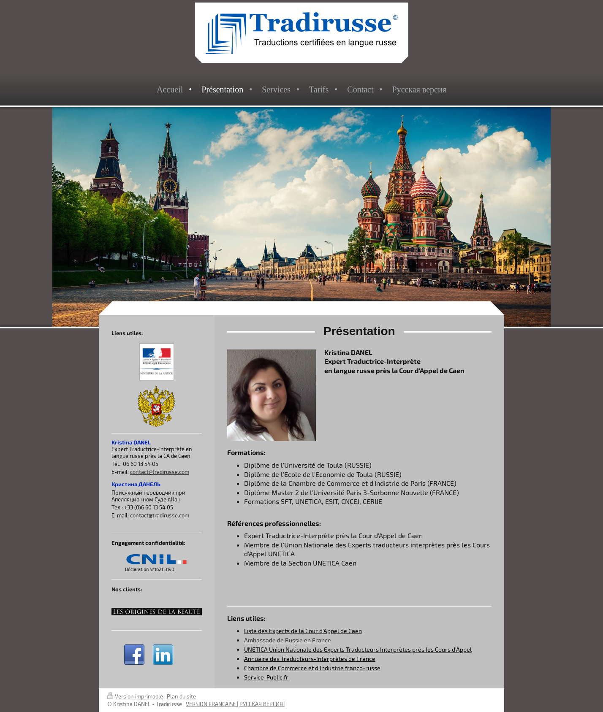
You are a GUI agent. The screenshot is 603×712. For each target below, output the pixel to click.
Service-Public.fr (266, 677)
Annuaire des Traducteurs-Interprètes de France (309, 658)
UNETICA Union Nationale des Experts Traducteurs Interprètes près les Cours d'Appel (358, 649)
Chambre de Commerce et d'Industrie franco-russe (312, 667)
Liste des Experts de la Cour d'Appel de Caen (303, 630)
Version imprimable (135, 696)
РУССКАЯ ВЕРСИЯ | (262, 704)
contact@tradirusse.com (159, 471)
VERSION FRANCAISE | (212, 704)
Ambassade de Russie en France (287, 640)
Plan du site (181, 696)
